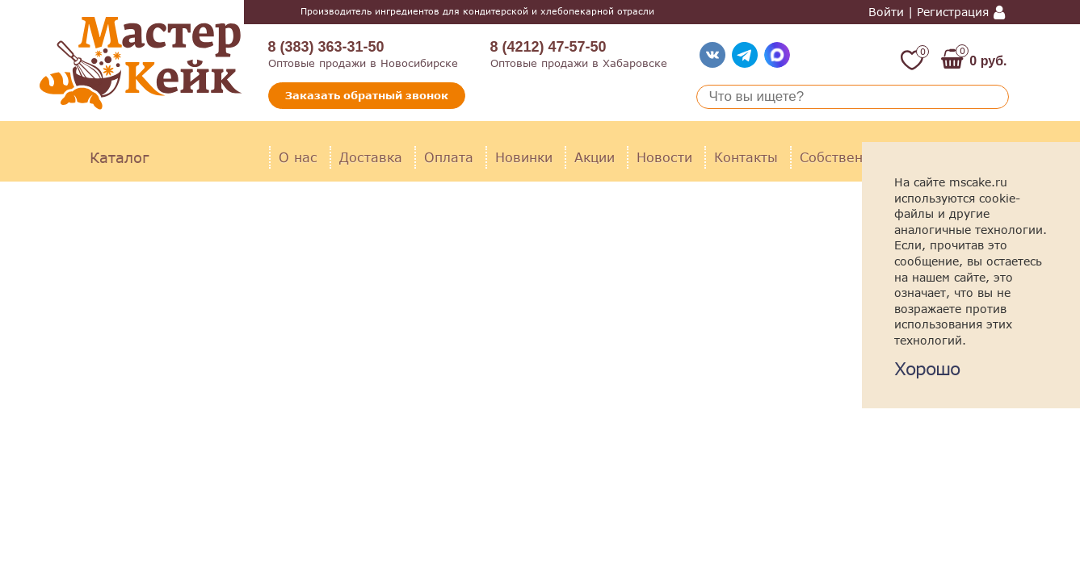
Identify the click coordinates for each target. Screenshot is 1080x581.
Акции (594, 157)
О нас (298, 157)
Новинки (524, 157)
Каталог (119, 157)
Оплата (448, 157)
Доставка (370, 157)
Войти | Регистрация (928, 12)
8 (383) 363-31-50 (326, 47)
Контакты (746, 157)
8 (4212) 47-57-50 (548, 47)
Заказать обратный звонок (366, 95)
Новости (664, 157)
